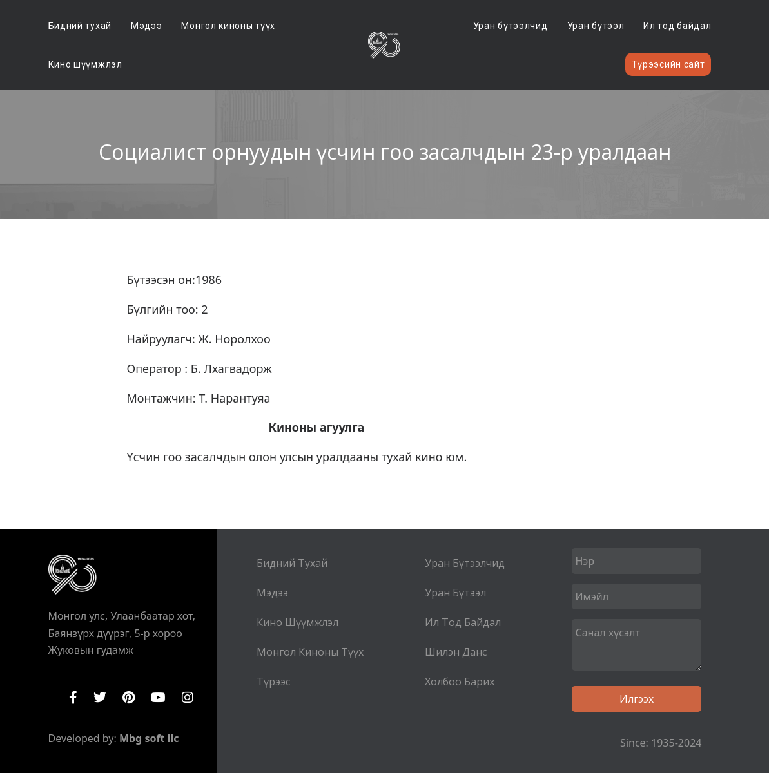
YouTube (158, 697)
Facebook (73, 697)
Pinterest (128, 697)
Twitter (99, 697)
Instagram (187, 697)
